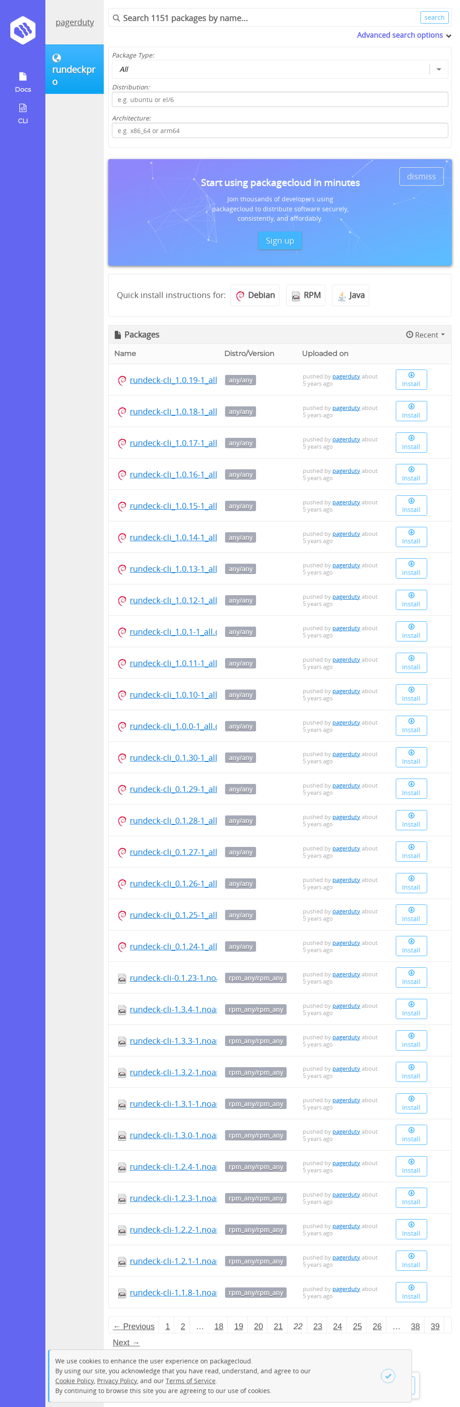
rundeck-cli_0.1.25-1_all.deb (182, 914)
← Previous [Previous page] (134, 1326)
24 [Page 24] (337, 1326)
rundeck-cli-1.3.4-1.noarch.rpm (188, 1009)
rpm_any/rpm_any (256, 978)
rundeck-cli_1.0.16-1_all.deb (182, 474)
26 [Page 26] (377, 1326)
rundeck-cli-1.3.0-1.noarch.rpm (188, 1135)
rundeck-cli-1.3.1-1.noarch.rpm (188, 1103)
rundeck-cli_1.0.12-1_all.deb (182, 600)
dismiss (421, 176)
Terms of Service (191, 1380)
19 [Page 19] (238, 1326)
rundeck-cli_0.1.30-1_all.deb (182, 757)
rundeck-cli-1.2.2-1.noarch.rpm (188, 1229)
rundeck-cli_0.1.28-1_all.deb (182, 820)
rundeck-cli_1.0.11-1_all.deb (182, 663)
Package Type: (133, 55)
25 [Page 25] (357, 1326)
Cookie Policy (74, 1380)
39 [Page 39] (435, 1326)
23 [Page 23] (318, 1326)
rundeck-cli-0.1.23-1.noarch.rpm (190, 977)
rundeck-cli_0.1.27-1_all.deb (182, 851)
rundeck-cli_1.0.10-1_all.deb (182, 694)
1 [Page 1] (167, 1326)
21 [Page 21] (278, 1326)
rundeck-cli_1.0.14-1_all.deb (182, 537)
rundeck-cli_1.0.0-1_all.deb (180, 726)
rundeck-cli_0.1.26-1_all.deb (182, 883)
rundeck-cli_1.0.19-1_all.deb (182, 379)
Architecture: (131, 118)
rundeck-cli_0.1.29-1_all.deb (182, 789)
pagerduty (75, 22)
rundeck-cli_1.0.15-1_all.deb (182, 505)
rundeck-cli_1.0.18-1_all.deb (182, 411)
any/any (240, 380)
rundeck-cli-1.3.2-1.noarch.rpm (188, 1072)
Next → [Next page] (126, 1342)
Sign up (280, 240)
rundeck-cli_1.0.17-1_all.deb (182, 442)
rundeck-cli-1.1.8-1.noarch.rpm (188, 1292)
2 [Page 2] (183, 1326)
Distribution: (131, 87)
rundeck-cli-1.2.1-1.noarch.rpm (188, 1261)
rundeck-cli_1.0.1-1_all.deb (180, 631)
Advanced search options (400, 35)
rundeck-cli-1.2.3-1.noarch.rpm (188, 1198)
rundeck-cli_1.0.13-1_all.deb (182, 568)
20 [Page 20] (258, 1326)
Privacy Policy (117, 1380)
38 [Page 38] (415, 1326)
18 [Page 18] (218, 1326)
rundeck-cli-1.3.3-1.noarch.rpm (188, 1040)
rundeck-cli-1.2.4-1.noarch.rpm (188, 1166)
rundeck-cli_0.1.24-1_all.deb (182, 946)
